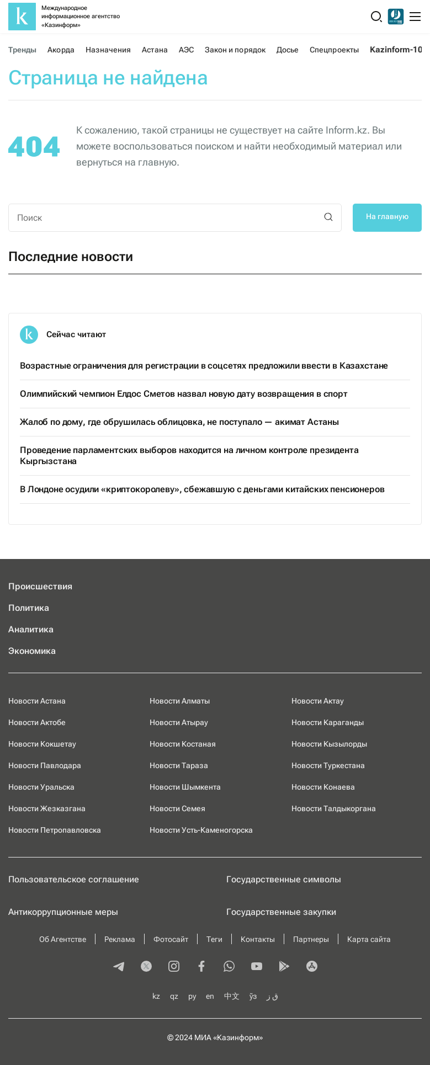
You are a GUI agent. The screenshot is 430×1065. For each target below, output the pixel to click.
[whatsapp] (229, 967)
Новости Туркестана (328, 765)
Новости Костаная (183, 743)
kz (156, 996)
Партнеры (311, 939)
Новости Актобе (37, 722)
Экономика (32, 651)
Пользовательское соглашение (73, 879)
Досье (288, 49)
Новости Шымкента (185, 786)
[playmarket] (284, 967)
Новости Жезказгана (47, 808)
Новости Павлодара (44, 765)
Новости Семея (177, 808)
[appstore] (311, 967)
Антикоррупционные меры (63, 912)
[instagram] (173, 967)
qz (174, 996)
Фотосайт (170, 939)
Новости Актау (317, 700)
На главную (387, 216)
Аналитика (31, 629)
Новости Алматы (180, 700)
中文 (232, 996)
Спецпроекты (334, 49)
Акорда (60, 49)
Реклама (119, 939)
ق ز (272, 996)
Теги (214, 939)
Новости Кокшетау (42, 743)
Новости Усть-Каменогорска (201, 830)
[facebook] (201, 967)
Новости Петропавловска (54, 830)
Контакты (258, 939)
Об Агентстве (62, 939)
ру (192, 996)
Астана (154, 49)
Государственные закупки (281, 912)
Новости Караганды (327, 722)
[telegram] (118, 967)
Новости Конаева (323, 786)
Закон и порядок (235, 49)
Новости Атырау (179, 722)
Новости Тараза (179, 765)
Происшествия (40, 586)
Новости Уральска (41, 786)
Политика (28, 608)
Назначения (108, 49)
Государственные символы (283, 879)
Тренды (22, 49)
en (210, 996)
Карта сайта (369, 939)
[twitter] (146, 967)
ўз (253, 996)
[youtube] (256, 967)
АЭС (186, 49)
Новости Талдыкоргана (333, 808)
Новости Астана (37, 700)
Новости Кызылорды (329, 743)
